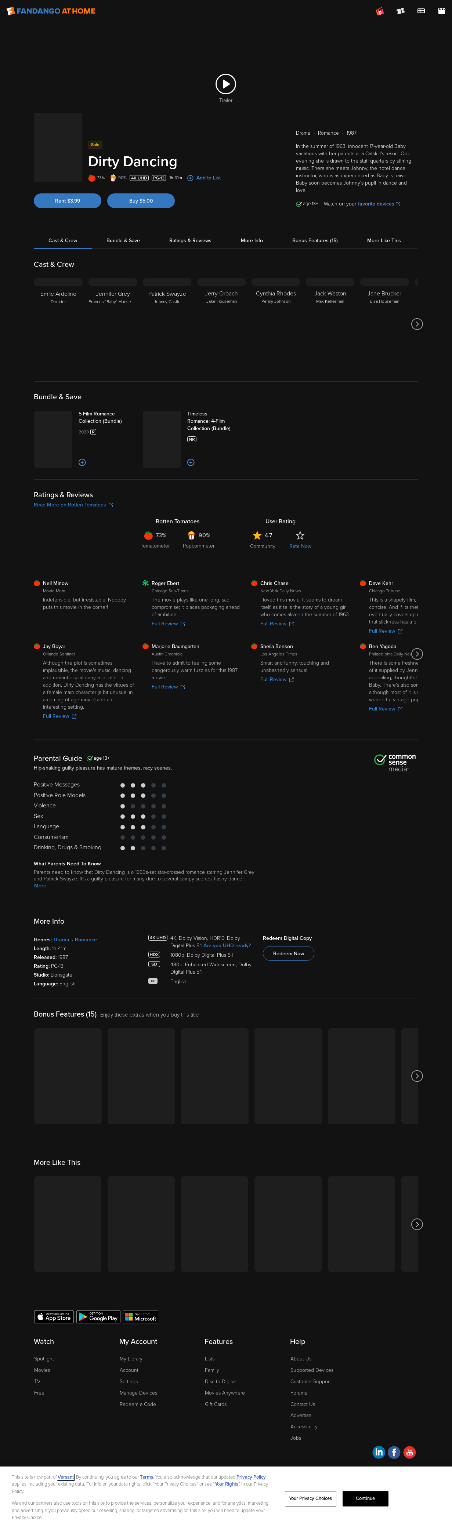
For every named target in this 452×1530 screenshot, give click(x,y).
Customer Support (310, 1381)
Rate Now (300, 546)
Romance (86, 940)
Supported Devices (311, 1370)
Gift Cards (216, 1404)
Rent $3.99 (67, 201)
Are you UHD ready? (227, 945)
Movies (42, 1370)
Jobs (295, 1438)
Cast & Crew (62, 240)
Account (129, 1370)
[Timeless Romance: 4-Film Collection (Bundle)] (216, 421)
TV (37, 1381)
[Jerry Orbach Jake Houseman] (221, 324)
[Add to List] (82, 462)
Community (262, 546)
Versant (66, 1477)
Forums (298, 1393)
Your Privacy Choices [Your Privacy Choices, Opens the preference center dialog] (310, 1498)
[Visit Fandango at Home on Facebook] (394, 1453)
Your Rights (226, 1484)
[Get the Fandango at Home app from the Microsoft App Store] (141, 1316)
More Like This (384, 240)
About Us (300, 1359)
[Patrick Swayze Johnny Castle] (167, 324)
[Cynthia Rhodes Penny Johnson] (275, 324)
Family (212, 1370)
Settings (129, 1381)
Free (39, 1393)
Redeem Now (288, 954)
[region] (226, 1498)
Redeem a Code (138, 1404)
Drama (61, 940)
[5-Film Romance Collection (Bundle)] (108, 417)
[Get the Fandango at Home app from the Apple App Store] (54, 1316)
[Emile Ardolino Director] (58, 324)
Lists (209, 1359)
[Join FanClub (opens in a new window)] (380, 11)
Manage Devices (138, 1393)
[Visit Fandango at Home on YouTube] (409, 1453)
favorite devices (379, 204)
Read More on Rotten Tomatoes (73, 505)
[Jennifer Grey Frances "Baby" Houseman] (112, 324)
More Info (252, 240)
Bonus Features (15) (315, 240)
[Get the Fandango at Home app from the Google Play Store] (98, 1316)
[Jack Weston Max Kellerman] (330, 324)
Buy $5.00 (141, 201)
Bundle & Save (123, 240)
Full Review (168, 624)
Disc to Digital (220, 1381)
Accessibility (304, 1427)
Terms (146, 1477)
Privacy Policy (251, 1477)
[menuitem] (421, 11)
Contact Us (302, 1404)
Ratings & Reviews (190, 240)
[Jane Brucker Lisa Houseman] (384, 324)
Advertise (300, 1415)
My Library (131, 1359)
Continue (365, 1498)
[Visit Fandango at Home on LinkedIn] (379, 1453)
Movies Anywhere (225, 1393)
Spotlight (44, 1359)
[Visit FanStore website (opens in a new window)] (441, 11)
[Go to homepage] (51, 11)
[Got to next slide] (417, 324)
